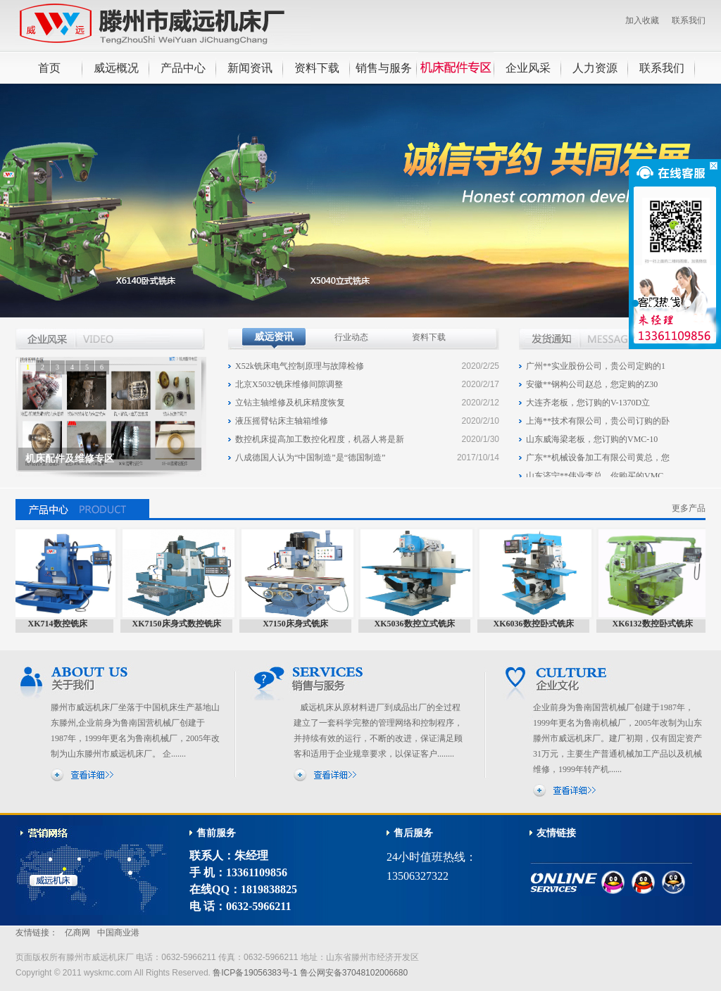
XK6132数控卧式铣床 (656, 624)
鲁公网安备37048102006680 (354, 973)
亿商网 (77, 933)
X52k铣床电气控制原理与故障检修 (299, 366)
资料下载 (316, 68)
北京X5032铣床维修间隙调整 (289, 384)
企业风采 (528, 68)
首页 (49, 68)
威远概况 (116, 68)
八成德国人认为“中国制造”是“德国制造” (310, 457)
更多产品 (689, 508)
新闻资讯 (249, 68)
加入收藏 (642, 20)
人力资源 (594, 68)
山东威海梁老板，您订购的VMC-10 (592, 442)
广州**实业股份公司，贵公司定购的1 (595, 369)
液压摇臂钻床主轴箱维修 (281, 421)
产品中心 (183, 68)
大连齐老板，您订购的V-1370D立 (588, 405)
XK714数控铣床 (61, 624)
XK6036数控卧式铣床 (537, 624)
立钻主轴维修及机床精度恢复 (290, 403)
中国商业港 (118, 933)
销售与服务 (384, 68)
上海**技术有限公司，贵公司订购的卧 (598, 424)
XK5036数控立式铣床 (418, 624)
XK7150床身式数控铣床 (180, 624)
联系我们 (689, 20)
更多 (686, 338)
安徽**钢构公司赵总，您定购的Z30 (592, 387)
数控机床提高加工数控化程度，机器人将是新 (319, 439)
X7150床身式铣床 (299, 624)
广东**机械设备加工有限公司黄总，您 (598, 460)
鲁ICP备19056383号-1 (255, 973)
